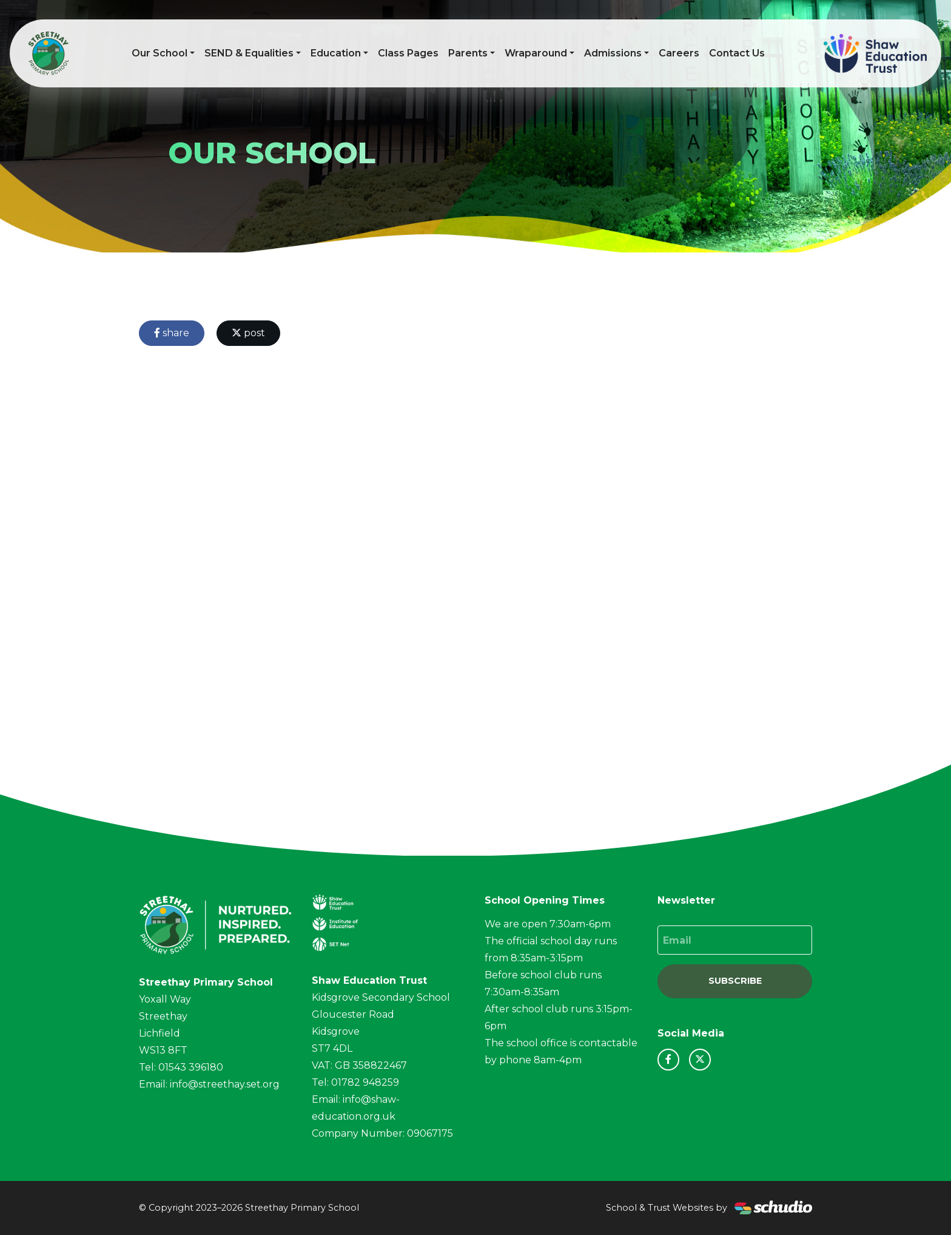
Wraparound (536, 53)
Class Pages (408, 53)
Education (336, 53)
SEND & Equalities (249, 53)
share (171, 333)
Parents (468, 53)
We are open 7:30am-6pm (548, 924)
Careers (679, 53)
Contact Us (737, 53)
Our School (159, 53)
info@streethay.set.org (225, 1084)
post (248, 333)
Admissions (613, 53)
